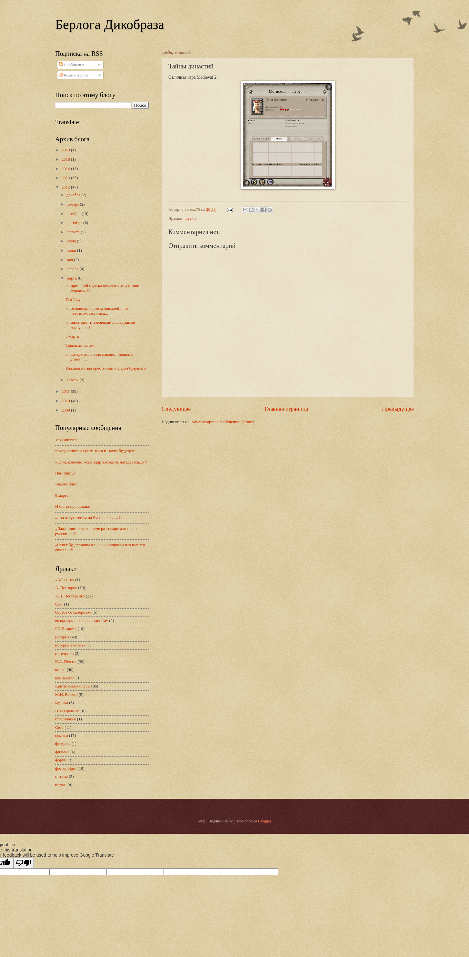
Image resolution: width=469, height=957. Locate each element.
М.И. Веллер (66, 694)
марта (72, 278)
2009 (66, 410)
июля (71, 241)
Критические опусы (72, 686)
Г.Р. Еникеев (65, 628)
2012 (66, 187)
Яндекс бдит (66, 484)
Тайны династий (80, 345)
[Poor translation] (23, 863)
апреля (72, 269)
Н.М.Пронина (67, 711)
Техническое (66, 440)
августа (73, 232)
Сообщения (71, 65)
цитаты (61, 776)
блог (59, 604)
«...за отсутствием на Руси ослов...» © (88, 517)
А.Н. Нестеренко (70, 596)
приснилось (65, 719)
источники (64, 653)
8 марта (72, 336)
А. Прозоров (66, 587)
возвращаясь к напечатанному (81, 620)
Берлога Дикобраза (109, 24)
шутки (190, 218)
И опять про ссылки (72, 506)
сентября (74, 222)
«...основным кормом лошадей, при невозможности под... (96, 311)
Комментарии (73, 75)
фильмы (62, 752)
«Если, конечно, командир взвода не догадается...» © (101, 462)
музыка (61, 702)
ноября (73, 204)
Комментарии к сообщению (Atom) (223, 422)
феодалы (63, 743)
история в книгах (70, 645)
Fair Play (73, 299)
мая (70, 260)
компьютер (65, 678)
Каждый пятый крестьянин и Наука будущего (105, 368)
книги (60, 669)
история (62, 637)
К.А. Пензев (65, 661)
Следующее (176, 409)
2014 (66, 169)
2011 (66, 391)
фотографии (65, 768)
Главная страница (286, 409)
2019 (66, 150)
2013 (66, 178)
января (72, 380)
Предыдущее (398, 409)
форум (60, 760)
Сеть (59, 727)
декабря (73, 195)
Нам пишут (65, 473)
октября (73, 213)
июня (71, 250)
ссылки (61, 735)
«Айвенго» (64, 579)
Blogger (264, 821)
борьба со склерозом (73, 612)
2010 (66, 401)
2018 (66, 159)
